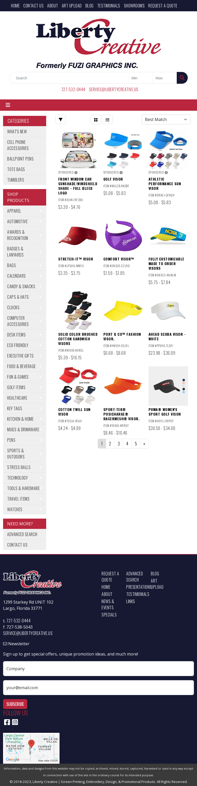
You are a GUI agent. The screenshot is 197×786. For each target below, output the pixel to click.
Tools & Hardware (23, 488)
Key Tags (14, 408)
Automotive (17, 221)
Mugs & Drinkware (23, 429)
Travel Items (18, 499)
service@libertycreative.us (114, 89)
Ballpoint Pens (20, 159)
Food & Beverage (21, 366)
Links (130, 601)
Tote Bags (16, 169)
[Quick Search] (69, 78)
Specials (109, 615)
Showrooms (134, 6)
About (52, 6)
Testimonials (108, 6)
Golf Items (16, 387)
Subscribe (15, 704)
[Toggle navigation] (8, 105)
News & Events (108, 604)
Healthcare (17, 398)
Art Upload (72, 6)
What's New (17, 131)
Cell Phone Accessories (18, 145)
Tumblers (15, 180)
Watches (15, 509)
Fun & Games (18, 377)
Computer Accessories (18, 321)
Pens (11, 440)
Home (15, 6)
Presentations (135, 587)
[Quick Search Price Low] (141, 78)
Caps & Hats (18, 297)
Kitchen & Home (20, 419)
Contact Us (33, 6)
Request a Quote (163, 6)
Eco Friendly (17, 345)
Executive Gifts (20, 356)
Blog (89, 6)
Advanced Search (22, 534)
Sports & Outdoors (16, 453)
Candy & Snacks (21, 286)
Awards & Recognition (17, 235)
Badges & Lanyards (15, 252)
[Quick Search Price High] (165, 78)
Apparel (14, 211)
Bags (11, 265)
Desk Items (16, 335)
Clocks (13, 307)
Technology (17, 478)
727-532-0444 (73, 89)
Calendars (16, 276)
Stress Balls (19, 467)
